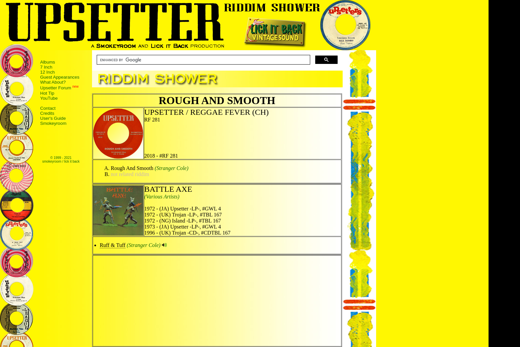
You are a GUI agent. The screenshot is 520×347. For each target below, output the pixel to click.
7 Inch (46, 67)
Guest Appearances (59, 77)
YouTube (49, 98)
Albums (47, 62)
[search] (203, 60)
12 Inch (47, 72)
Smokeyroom (53, 123)
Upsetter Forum (55, 88)
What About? (53, 82)
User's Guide (53, 118)
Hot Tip (47, 93)
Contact (48, 108)
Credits (47, 113)
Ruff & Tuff (112, 245)
